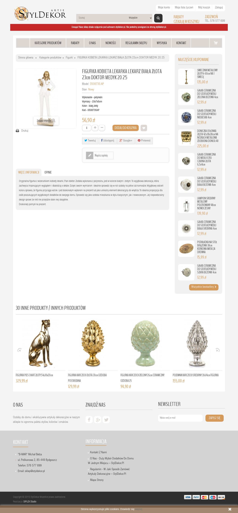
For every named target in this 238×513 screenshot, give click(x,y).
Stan (84, 89)
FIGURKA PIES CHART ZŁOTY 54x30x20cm (34, 375)
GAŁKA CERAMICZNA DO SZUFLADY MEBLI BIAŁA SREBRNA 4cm (207, 225)
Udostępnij (107, 140)
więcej (138, 509)
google (97, 419)
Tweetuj (90, 140)
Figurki (69, 57)
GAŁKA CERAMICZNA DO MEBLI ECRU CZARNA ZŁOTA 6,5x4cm (206, 159)
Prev (19, 350)
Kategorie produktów (50, 57)
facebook (89, 419)
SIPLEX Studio (29, 502)
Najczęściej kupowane (193, 59)
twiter (106, 419)
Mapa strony (97, 480)
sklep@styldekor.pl (35, 471)
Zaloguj (219, 7)
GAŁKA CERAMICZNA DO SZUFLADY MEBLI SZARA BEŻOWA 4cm (206, 269)
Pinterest (144, 140)
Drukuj (24, 131)
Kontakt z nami (98, 452)
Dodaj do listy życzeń (144, 128)
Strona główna (25, 57)
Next (217, 350)
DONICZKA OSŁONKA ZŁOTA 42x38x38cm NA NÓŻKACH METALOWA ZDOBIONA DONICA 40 (207, 136)
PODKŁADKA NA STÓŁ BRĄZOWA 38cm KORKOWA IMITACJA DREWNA (207, 247)
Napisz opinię (101, 155)
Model (85, 84)
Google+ (126, 140)
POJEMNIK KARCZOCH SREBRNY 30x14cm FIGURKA (196, 375)
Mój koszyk (204, 7)
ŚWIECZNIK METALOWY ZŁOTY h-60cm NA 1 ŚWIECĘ (207, 73)
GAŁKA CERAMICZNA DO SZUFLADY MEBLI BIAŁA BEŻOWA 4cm (206, 181)
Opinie (48, 172)
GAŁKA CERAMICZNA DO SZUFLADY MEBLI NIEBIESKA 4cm (206, 114)
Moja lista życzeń (184, 7)
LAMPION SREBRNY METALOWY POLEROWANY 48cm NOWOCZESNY (206, 203)
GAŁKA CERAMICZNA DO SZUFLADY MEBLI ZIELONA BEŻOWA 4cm (207, 93)
